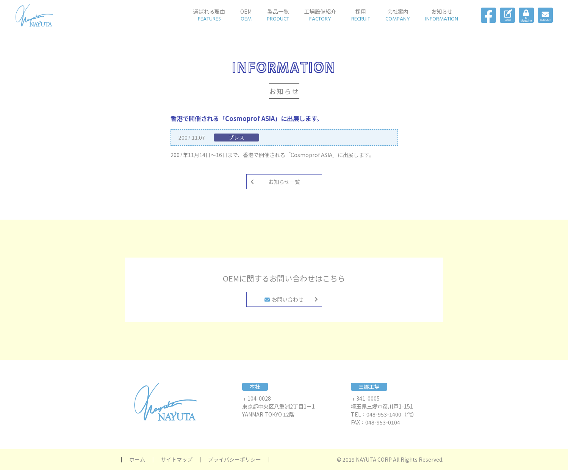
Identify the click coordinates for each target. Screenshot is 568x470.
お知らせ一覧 (284, 181)
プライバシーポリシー (234, 459)
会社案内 (397, 15)
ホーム (137, 459)
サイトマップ (176, 459)
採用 (360, 15)
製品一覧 (278, 15)
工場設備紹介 (320, 15)
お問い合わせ (284, 299)
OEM (246, 15)
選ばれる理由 (209, 15)
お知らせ (441, 15)
